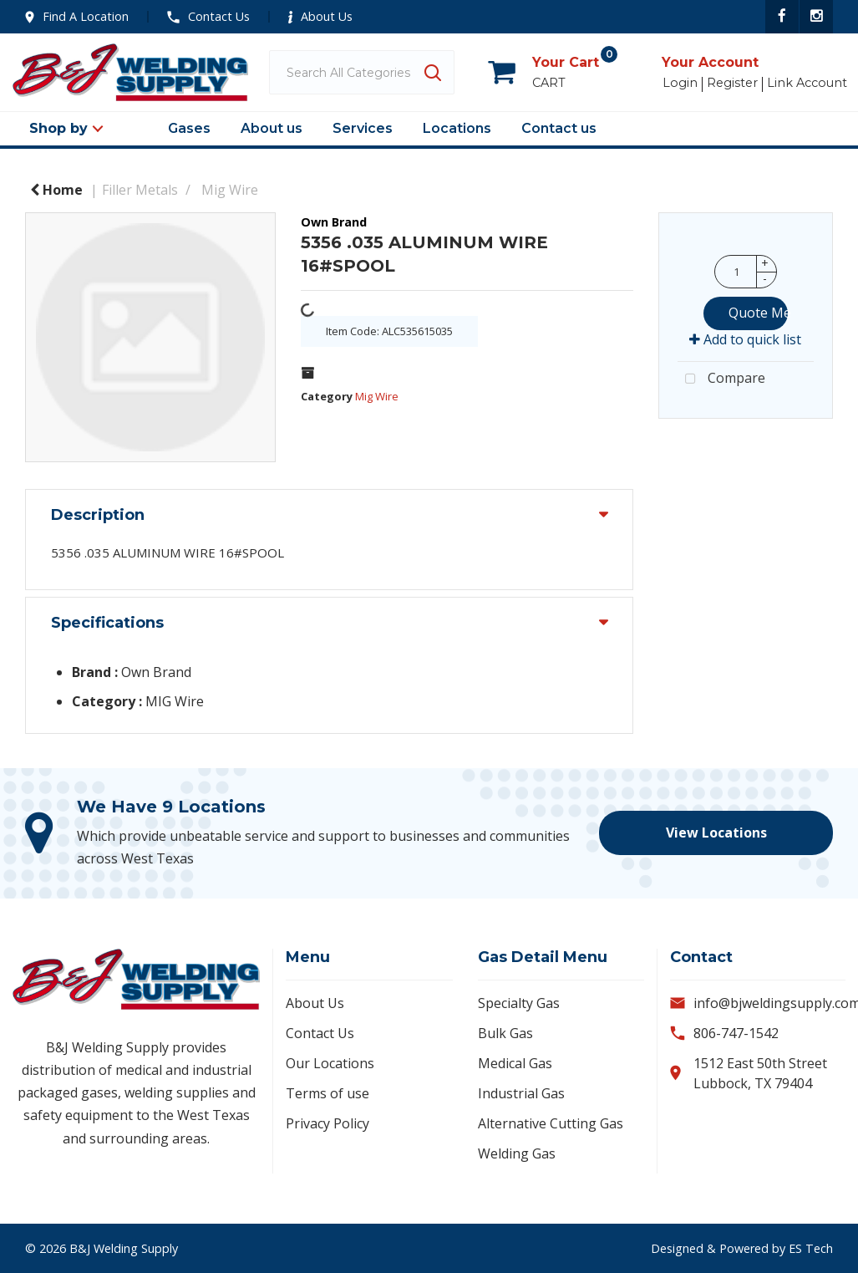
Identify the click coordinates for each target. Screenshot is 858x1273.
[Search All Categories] (361, 72)
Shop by (58, 128)
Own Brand (334, 222)
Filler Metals (140, 190)
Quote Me (758, 312)
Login (680, 83)
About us (271, 128)
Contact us (559, 128)
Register (732, 83)
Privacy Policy (327, 1123)
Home (56, 190)
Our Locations (330, 1063)
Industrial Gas (521, 1093)
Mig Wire (229, 190)
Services (363, 128)
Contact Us (208, 16)
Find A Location (77, 16)
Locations (457, 128)
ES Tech (811, 1248)
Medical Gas (515, 1063)
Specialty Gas (519, 1003)
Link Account (807, 83)
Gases (189, 128)
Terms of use (327, 1093)
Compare (721, 379)
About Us (320, 16)
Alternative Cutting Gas (550, 1123)
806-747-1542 (736, 1033)
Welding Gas (517, 1153)
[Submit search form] (432, 72)
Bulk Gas (505, 1033)
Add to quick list (745, 339)
